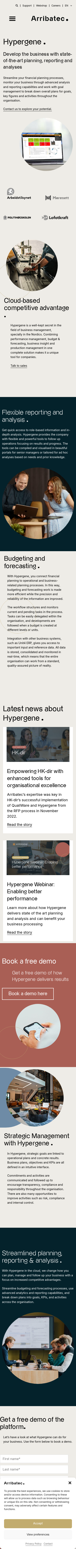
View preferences (38, 1534)
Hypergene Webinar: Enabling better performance (31, 891)
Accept (38, 1523)
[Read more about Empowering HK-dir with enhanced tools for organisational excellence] (19, 824)
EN (68, 5)
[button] (70, 1483)
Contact (48, 1543)
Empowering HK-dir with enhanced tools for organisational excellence (36, 778)
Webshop (41, 5)
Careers (56, 5)
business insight (38, 343)
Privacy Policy (34, 1543)
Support (27, 5)
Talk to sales (19, 365)
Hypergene (21, 576)
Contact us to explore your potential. (27, 109)
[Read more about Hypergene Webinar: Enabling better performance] (19, 932)
